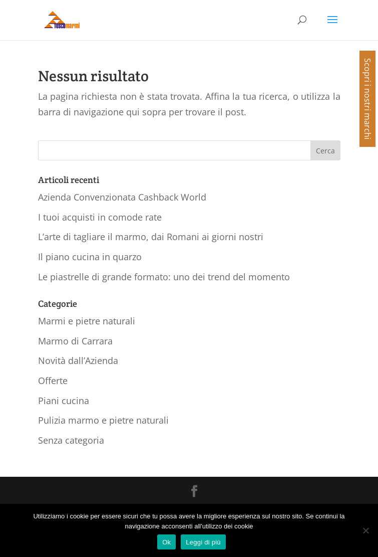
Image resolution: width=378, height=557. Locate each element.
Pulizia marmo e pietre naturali (103, 420)
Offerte (53, 381)
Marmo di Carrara (75, 341)
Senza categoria (71, 440)
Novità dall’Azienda (78, 360)
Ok (166, 542)
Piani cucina (63, 401)
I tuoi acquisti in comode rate (100, 217)
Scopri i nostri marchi (367, 98)
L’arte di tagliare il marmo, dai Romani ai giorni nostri (150, 237)
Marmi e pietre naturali (86, 321)
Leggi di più (203, 542)
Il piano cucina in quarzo (90, 257)
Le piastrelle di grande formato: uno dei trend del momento (164, 277)
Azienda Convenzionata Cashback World (122, 197)
